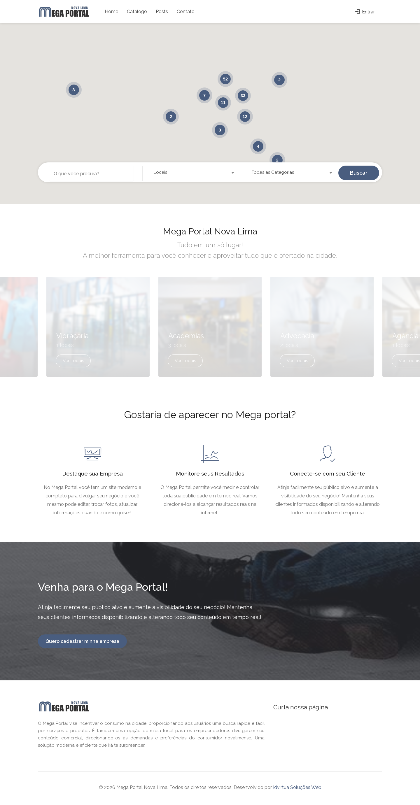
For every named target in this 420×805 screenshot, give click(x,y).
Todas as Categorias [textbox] (273, 172)
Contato (186, 11)
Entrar (365, 12)
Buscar (359, 172)
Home (111, 11)
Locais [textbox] (160, 172)
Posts (162, 11)
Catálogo (137, 11)
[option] (210, 332)
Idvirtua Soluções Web (297, 789)
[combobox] (193, 172)
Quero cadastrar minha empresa (82, 643)
